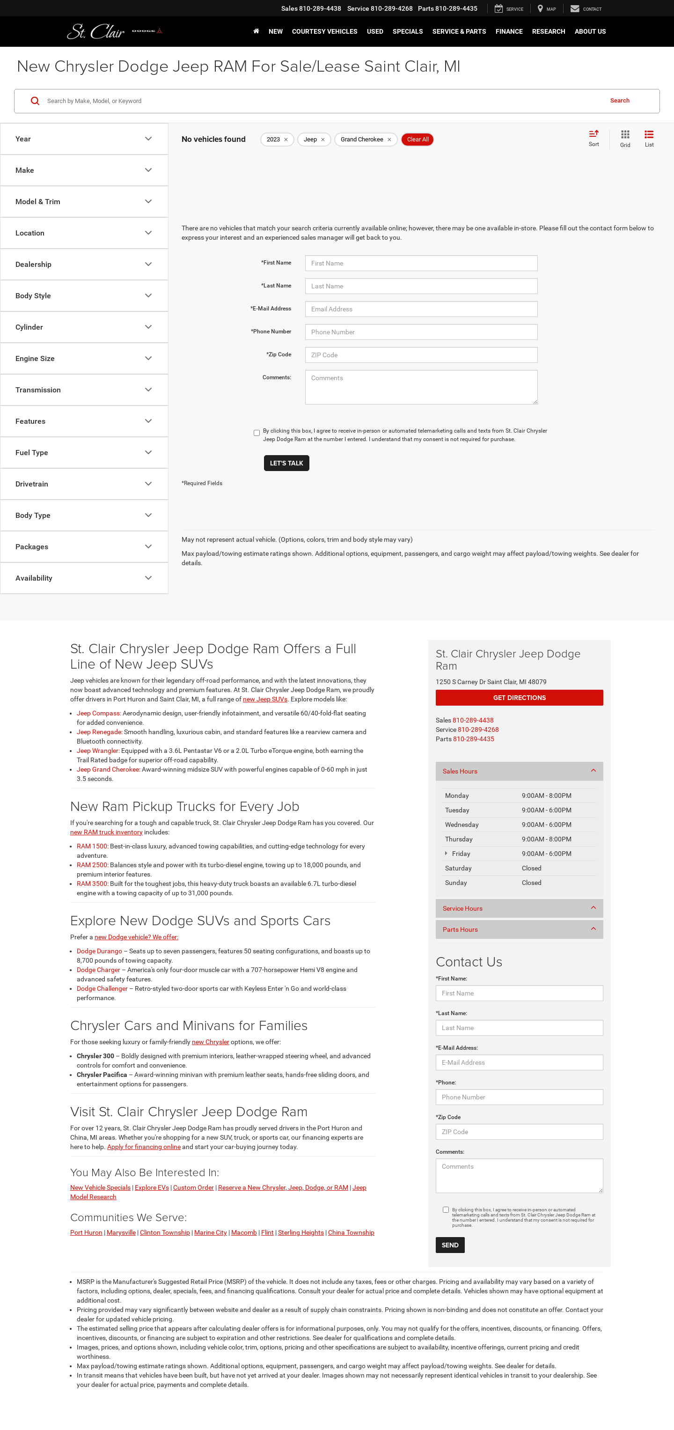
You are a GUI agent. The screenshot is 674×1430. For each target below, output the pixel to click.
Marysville (121, 1232)
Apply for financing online (144, 1146)
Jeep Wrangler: (98, 750)
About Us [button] (590, 31)
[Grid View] (623, 139)
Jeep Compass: (99, 713)
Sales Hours (519, 771)
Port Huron (86, 1232)
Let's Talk (286, 463)
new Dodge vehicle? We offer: (136, 937)
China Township (351, 1232)
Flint (267, 1232)
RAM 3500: (93, 883)
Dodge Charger (98, 969)
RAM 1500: (93, 846)
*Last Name (276, 285)
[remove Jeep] (314, 140)
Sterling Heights (301, 1232)
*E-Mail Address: (457, 1048)
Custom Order (193, 1187)
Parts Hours (519, 929)
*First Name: (451, 978)
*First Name (276, 262)
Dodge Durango (99, 951)
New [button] (276, 31)
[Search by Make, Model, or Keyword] (323, 101)
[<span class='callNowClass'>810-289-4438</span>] (473, 720)
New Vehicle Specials (100, 1187)
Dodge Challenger (102, 988)
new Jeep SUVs (265, 699)
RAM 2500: (93, 865)
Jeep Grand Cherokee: (108, 769)
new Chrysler (210, 1042)
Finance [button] (509, 31)
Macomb (244, 1232)
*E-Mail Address (270, 308)
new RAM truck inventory (106, 832)
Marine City (210, 1232)
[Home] (256, 31)
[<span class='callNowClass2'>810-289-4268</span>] (478, 729)
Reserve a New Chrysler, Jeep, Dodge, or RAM (283, 1187)
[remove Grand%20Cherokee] (366, 140)
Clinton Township (165, 1232)
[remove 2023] (277, 140)
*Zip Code (278, 354)
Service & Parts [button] (459, 31)
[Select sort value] (596, 139)
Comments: (277, 377)
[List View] (649, 139)
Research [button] (548, 31)
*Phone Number (271, 331)
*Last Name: (451, 1013)
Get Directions (519, 697)
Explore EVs (152, 1187)
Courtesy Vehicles (325, 31)
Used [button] (375, 31)
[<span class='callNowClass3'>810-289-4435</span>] (473, 739)
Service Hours (519, 908)
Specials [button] (408, 31)
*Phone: (446, 1082)
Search (620, 100)
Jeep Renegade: (100, 732)
